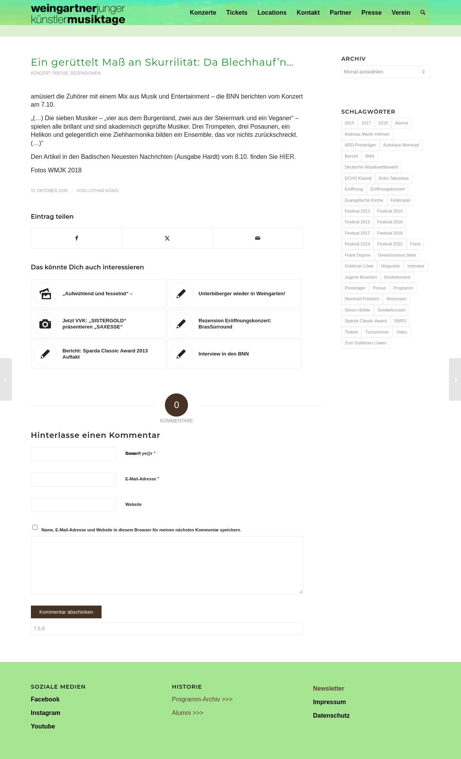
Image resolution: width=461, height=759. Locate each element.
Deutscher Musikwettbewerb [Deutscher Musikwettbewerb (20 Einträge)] (371, 167)
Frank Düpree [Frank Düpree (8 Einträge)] (358, 255)
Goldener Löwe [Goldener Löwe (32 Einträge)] (359, 266)
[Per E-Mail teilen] (258, 238)
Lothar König (103, 190)
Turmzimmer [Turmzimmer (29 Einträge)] (377, 332)
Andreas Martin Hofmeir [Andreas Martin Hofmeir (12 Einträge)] (367, 134)
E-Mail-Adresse (142, 479)
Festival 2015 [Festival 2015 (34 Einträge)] (357, 222)
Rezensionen (85, 73)
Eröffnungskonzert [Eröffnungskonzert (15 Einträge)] (387, 189)
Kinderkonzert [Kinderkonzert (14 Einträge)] (397, 277)
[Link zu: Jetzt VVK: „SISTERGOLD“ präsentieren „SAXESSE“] (98, 324)
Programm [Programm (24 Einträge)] (403, 288)
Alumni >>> (187, 713)
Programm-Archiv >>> (202, 699)
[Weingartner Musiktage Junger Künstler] (78, 12)
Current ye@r (140, 453)
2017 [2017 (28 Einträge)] (366, 123)
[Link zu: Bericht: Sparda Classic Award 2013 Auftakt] (98, 354)
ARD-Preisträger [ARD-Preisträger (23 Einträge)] (360, 145)
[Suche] (422, 12)
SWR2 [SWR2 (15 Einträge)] (400, 320)
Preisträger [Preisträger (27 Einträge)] (355, 288)
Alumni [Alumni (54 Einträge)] (401, 123)
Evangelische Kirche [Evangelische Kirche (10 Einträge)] (364, 200)
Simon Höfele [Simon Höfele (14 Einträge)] (357, 310)
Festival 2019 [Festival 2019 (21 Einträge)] (357, 244)
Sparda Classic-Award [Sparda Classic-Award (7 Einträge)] (366, 320)
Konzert (41, 73)
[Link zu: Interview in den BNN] (234, 354)
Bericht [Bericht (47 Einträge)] (351, 156)
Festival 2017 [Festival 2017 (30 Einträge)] (357, 233)
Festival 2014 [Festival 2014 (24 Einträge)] (389, 211)
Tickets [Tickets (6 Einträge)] (351, 332)
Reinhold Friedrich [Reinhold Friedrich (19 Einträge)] (362, 298)
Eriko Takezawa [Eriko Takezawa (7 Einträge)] (394, 178)
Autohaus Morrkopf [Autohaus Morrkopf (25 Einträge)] (401, 145)
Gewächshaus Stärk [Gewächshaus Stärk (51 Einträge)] (397, 255)
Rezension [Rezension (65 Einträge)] (396, 298)
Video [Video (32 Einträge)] (402, 332)
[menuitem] (203, 12)
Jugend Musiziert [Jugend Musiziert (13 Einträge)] (361, 277)
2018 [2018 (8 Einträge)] (383, 123)
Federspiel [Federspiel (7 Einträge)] (400, 200)
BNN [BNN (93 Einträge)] (369, 156)
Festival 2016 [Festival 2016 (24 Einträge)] (389, 222)
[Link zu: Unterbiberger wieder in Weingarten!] (234, 293)
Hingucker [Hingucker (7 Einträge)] (390, 266)
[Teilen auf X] (167, 238)
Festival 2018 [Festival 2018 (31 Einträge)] (389, 233)
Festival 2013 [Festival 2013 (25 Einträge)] (357, 211)
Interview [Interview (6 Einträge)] (415, 266)
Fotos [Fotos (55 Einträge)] (415, 244)
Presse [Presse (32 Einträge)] (379, 288)
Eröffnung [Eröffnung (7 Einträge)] (354, 189)
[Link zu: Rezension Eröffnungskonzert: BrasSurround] (234, 324)
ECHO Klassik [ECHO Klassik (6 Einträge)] (358, 178)
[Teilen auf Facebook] (76, 238)
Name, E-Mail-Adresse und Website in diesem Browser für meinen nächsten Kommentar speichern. (141, 530)
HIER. (288, 156)
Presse (61, 73)
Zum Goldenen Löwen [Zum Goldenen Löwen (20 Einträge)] (365, 342)
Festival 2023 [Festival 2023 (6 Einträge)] (389, 244)
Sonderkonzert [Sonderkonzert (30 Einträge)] (391, 310)
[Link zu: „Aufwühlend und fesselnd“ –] (98, 293)
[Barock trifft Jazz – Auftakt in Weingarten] (6, 379)
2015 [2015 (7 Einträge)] (349, 123)
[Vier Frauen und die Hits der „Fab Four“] (455, 379)
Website (133, 504)
